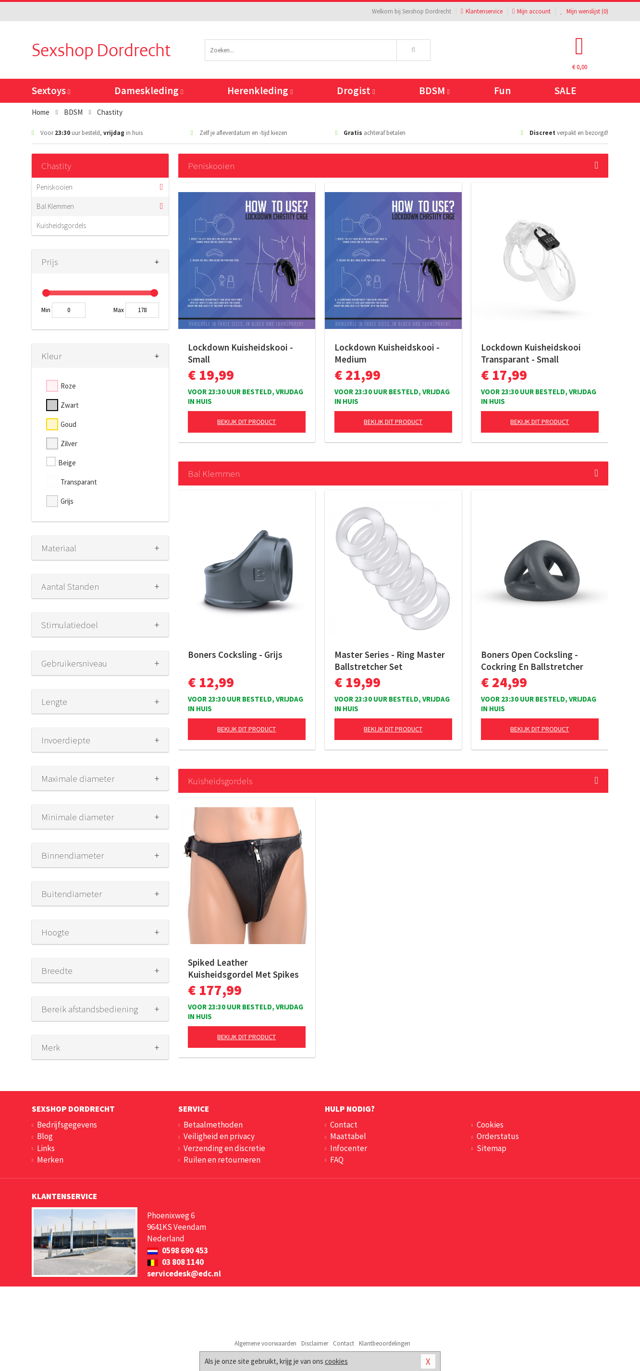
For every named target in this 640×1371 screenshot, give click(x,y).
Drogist (356, 90)
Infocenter (348, 1148)
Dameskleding (148, 90)
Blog (45, 1136)
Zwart (70, 405)
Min (45, 310)
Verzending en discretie (224, 1148)
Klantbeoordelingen (384, 1343)
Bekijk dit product (246, 421)
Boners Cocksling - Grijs (235, 654)
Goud (68, 424)
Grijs (67, 501)
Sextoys (51, 90)
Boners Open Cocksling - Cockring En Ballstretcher (532, 660)
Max (118, 310)
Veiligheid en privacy (219, 1136)
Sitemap (491, 1148)
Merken (50, 1159)
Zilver (69, 443)
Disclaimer (314, 1343)
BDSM (434, 90)
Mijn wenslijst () (584, 11)
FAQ (337, 1159)
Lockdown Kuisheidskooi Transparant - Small (531, 353)
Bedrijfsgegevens (67, 1124)
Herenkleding (260, 90)
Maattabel (348, 1136)
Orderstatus (498, 1136)
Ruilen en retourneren (222, 1159)
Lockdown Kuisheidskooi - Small (240, 353)
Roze (68, 385)
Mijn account (531, 11)
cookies (336, 1361)
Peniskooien (55, 187)
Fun (502, 90)
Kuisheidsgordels (61, 225)
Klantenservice (482, 11)
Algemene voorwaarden (265, 1343)
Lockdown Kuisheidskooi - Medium (387, 353)
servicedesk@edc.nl (184, 1273)
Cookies (490, 1124)
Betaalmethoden (213, 1124)
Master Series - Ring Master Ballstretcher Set (389, 660)
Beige (67, 462)
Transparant (79, 481)
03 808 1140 (175, 1262)
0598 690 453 (177, 1250)
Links (46, 1148)
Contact (343, 1124)
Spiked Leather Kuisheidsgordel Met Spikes (243, 968)
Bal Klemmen (55, 206)
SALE (565, 90)
